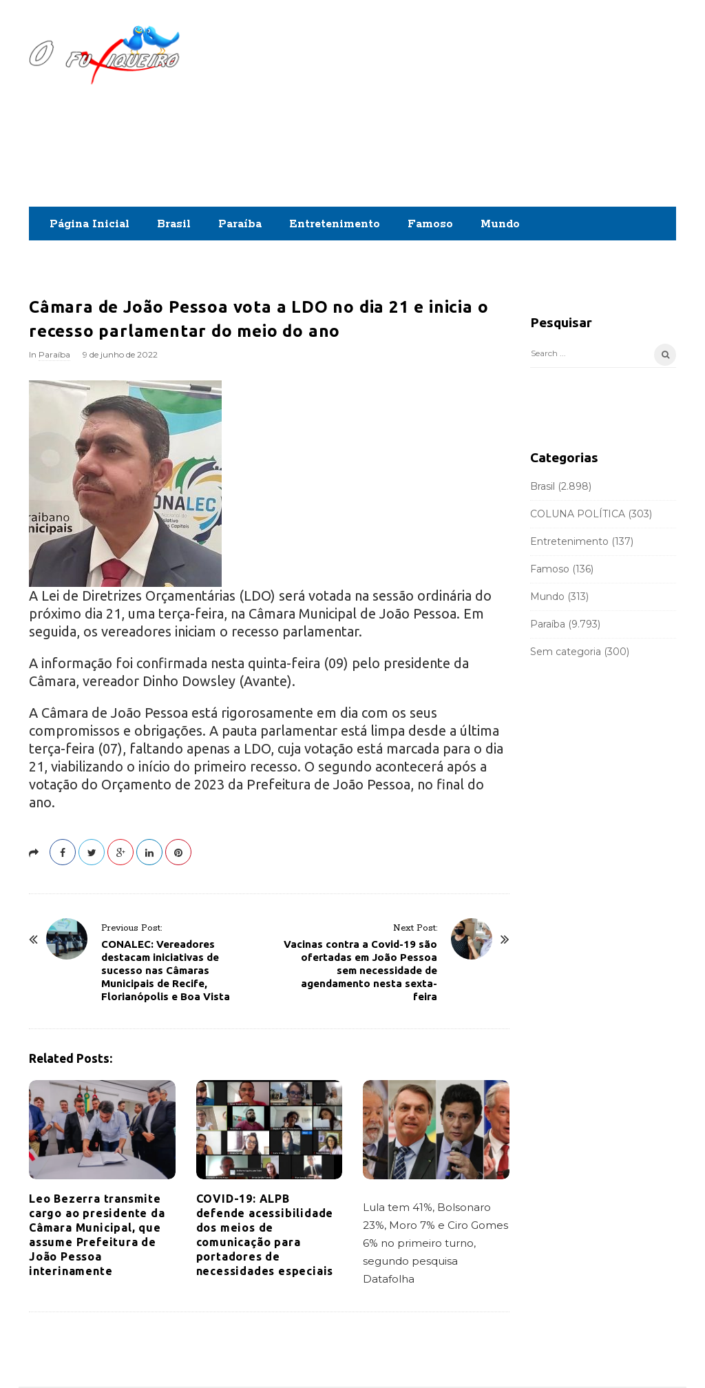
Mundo (500, 224)
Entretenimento (334, 224)
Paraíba (240, 224)
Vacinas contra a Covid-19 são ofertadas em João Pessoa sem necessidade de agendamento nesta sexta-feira (360, 970)
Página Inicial (89, 224)
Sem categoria (565, 651)
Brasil (174, 224)
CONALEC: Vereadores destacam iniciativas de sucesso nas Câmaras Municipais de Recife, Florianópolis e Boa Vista (165, 970)
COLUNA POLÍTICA (577, 514)
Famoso (430, 224)
